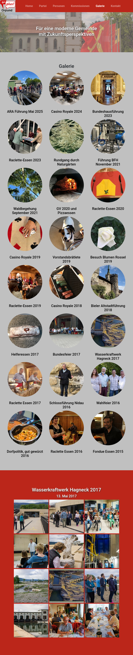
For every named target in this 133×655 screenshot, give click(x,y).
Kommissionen (80, 6)
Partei (43, 6)
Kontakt (116, 6)
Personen (59, 6)
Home (29, 6)
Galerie (100, 6)
